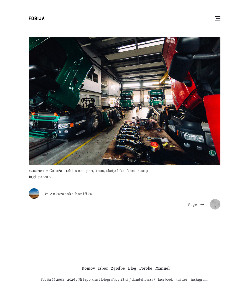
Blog (132, 268)
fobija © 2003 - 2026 (58, 279)
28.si (124, 279)
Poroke (145, 268)
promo (44, 176)
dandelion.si (142, 279)
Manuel (162, 268)
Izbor (103, 268)
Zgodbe (118, 268)
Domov (88, 268)
